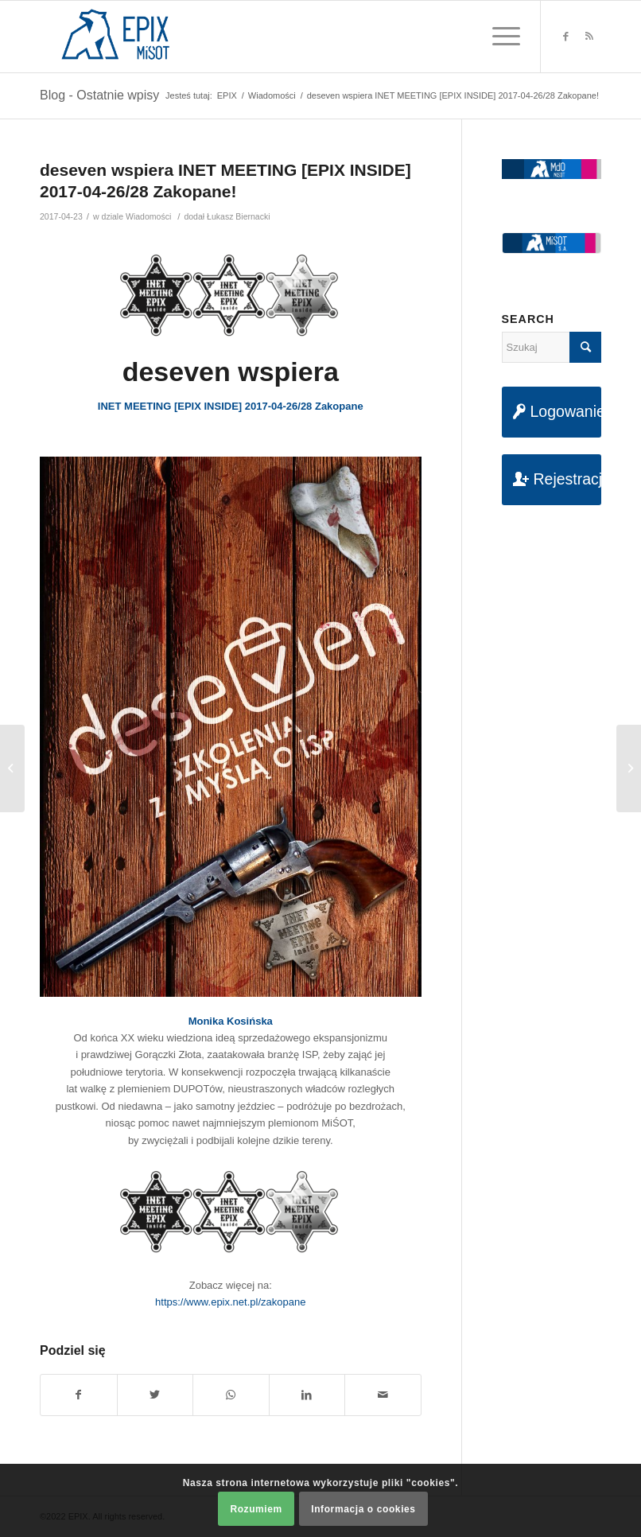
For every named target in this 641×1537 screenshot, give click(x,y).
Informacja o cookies (363, 1509)
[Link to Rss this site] (589, 37)
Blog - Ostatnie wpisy (99, 95)
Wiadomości (148, 216)
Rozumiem (256, 1509)
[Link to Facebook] (565, 37)
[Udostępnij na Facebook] (79, 1395)
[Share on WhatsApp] (231, 1395)
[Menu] (498, 36)
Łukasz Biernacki (238, 216)
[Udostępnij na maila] (383, 1395)
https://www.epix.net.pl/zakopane (230, 1302)
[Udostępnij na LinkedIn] (307, 1395)
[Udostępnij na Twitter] (155, 1395)
